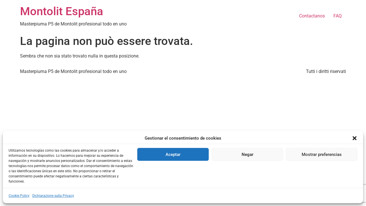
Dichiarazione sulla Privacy (53, 196)
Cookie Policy (19, 196)
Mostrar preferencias (322, 154)
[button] (354, 138)
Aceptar (173, 154)
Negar (247, 154)
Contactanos (312, 16)
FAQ (337, 16)
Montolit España (61, 11)
